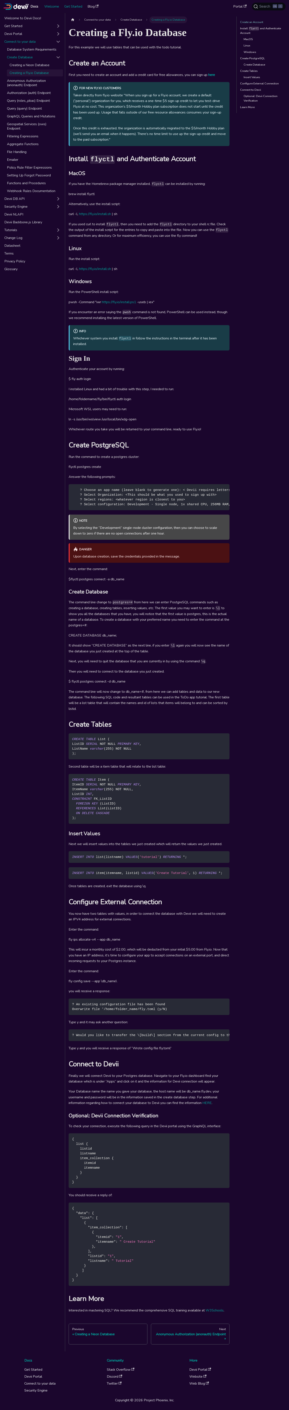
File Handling (16, 152)
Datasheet (12, 245)
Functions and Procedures (26, 183)
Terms (9, 253)
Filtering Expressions (22, 136)
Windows (250, 52)
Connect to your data (20, 41)
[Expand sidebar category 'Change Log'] (58, 237)
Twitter (114, 1383)
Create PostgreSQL (252, 58)
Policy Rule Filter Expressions (29, 167)
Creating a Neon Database (30, 65)
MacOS (248, 39)
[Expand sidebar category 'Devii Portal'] (58, 33)
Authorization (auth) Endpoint (29, 92)
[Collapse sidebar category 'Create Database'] (58, 57)
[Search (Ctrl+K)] (269, 6)
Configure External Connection (259, 84)
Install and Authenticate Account (260, 30)
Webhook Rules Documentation (31, 191)
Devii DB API (14, 198)
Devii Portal (13, 33)
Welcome (51, 6)
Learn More (247, 107)
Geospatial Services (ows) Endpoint (26, 126)
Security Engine (16, 206)
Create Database (20, 57)
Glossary (11, 269)
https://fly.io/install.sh (95, 214)
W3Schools (215, 1310)
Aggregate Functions (23, 144)
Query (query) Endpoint (24, 108)
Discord (114, 1376)
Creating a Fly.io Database (29, 73)
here (211, 74)
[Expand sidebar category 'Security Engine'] (58, 206)
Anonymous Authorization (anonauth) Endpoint (26, 82)
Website (197, 1376)
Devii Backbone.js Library (23, 222)
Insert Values (252, 77)
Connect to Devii (250, 90)
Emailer (12, 159)
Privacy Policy (14, 261)
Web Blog (199, 1383)
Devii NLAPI (13, 214)
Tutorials (10, 230)
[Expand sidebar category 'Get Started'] (58, 26)
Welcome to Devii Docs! (22, 18)
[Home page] (73, 19)
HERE (207, 1103)
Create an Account (251, 22)
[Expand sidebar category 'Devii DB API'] (58, 198)
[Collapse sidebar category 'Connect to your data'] (58, 41)
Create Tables (249, 71)
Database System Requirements (31, 49)
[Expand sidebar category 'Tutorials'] (58, 230)
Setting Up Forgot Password (29, 175)
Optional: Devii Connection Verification (260, 98)
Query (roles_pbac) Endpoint (28, 100)
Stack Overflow (120, 1369)
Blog (93, 6)
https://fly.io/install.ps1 (119, 302)
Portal (239, 6)
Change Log (13, 237)
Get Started (73, 6)
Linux (247, 46)
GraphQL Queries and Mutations (31, 116)
